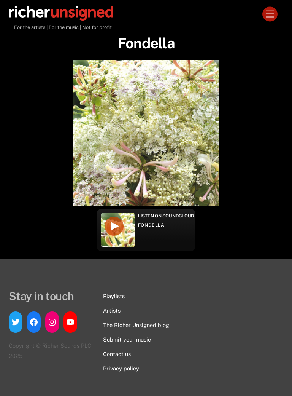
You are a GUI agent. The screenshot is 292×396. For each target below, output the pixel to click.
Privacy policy (121, 368)
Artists (112, 310)
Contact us (117, 354)
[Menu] (270, 14)
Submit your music (127, 339)
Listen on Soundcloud (166, 216)
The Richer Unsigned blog (136, 325)
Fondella (151, 225)
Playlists (114, 296)
